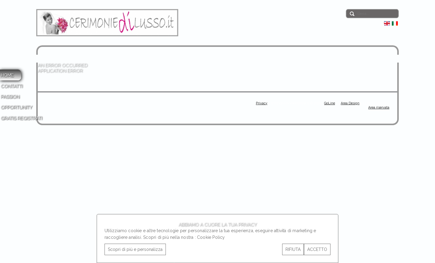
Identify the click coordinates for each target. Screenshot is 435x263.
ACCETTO (317, 249)
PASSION (10, 96)
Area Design (350, 103)
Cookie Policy (211, 237)
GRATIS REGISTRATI (21, 118)
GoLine (329, 103)
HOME (7, 75)
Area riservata (378, 107)
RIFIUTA (293, 249)
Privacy (261, 103)
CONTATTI (12, 86)
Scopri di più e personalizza (135, 249)
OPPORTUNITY (16, 107)
